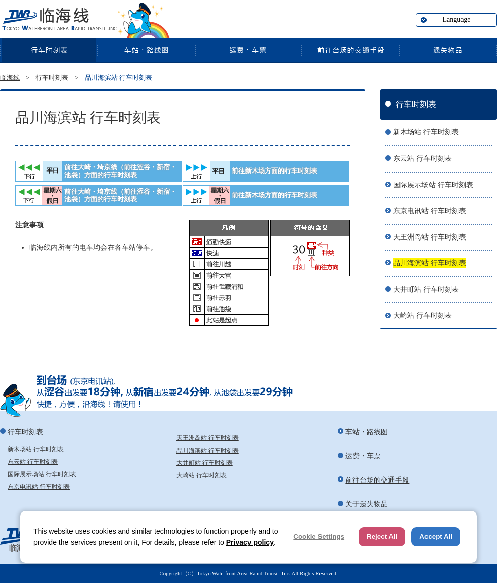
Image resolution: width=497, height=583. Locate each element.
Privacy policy (250, 542)
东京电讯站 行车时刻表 (429, 211)
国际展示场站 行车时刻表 (433, 185)
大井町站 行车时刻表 (426, 289)
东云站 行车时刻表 (422, 158)
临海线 (58, 20)
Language (456, 19)
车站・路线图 (146, 50)
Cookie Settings (318, 536)
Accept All (435, 536)
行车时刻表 (48, 50)
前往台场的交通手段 (350, 50)
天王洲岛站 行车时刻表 (429, 237)
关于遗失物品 (448, 50)
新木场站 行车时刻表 (426, 132)
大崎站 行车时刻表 (422, 315)
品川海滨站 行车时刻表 (429, 263)
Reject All (382, 536)
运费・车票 (248, 50)
